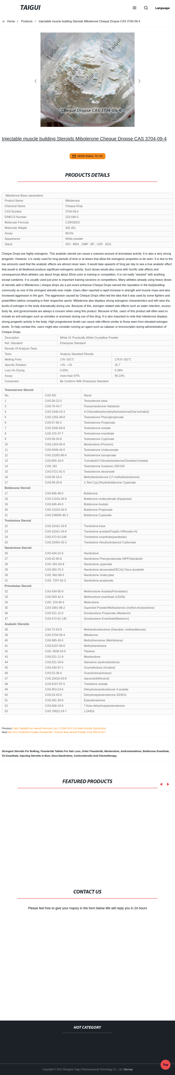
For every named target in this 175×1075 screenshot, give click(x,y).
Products (27, 21)
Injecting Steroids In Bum (35, 755)
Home (11, 21)
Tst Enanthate (10, 755)
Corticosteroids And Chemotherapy (95, 755)
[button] (134, 8)
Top (165, 1065)
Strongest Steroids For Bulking (20, 751)
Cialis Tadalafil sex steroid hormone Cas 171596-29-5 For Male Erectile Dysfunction (59, 728)
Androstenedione (131, 751)
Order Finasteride (92, 751)
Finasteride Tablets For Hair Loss (60, 751)
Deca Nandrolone (62, 755)
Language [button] (162, 8)
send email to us (87, 156)
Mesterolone (111, 751)
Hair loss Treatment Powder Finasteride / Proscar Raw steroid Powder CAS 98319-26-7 (57, 732)
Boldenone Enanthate (156, 751)
